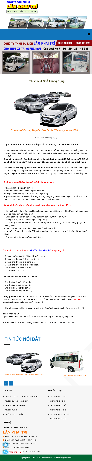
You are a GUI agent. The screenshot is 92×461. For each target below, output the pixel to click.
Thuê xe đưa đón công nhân (17, 401)
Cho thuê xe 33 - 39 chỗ (59, 414)
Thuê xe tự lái (11, 410)
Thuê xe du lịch (11, 397)
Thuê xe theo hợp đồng (15, 405)
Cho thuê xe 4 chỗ (57, 397)
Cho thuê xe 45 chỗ (58, 419)
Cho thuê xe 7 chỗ (57, 401)
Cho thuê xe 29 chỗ (58, 410)
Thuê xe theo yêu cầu (14, 414)
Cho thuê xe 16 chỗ (58, 405)
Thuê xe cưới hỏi (31, 397)
